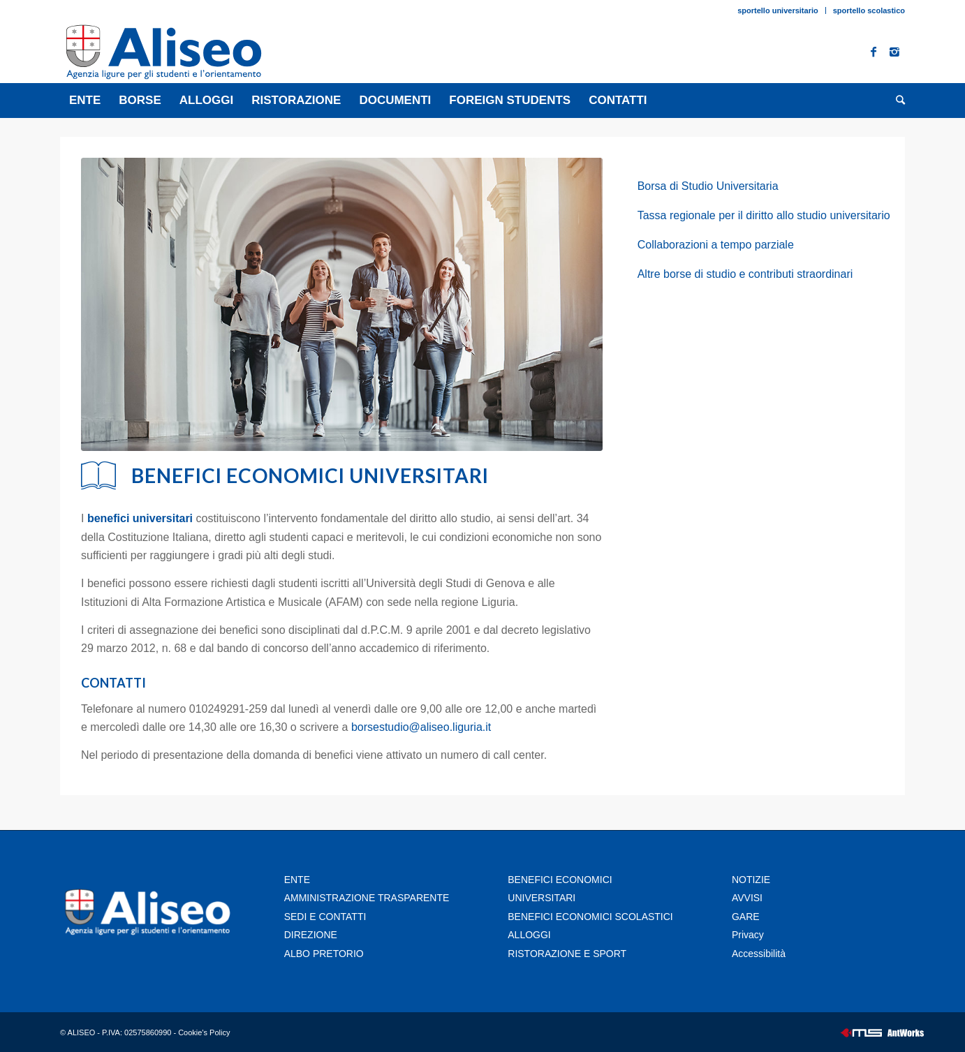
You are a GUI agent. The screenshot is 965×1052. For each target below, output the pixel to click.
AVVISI (747, 897)
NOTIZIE (751, 879)
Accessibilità (759, 953)
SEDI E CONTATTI (325, 916)
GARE (746, 916)
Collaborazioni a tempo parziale (716, 245)
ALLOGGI (529, 934)
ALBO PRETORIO (324, 953)
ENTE (297, 879)
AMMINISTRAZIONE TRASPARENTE (367, 897)
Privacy (749, 934)
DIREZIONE (310, 934)
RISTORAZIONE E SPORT (567, 953)
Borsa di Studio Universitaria (708, 186)
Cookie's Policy (204, 1032)
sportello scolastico (869, 10)
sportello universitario (777, 10)
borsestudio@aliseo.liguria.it (421, 727)
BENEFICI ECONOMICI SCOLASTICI (590, 916)
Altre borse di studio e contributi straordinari (745, 274)
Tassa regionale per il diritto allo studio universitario (764, 215)
